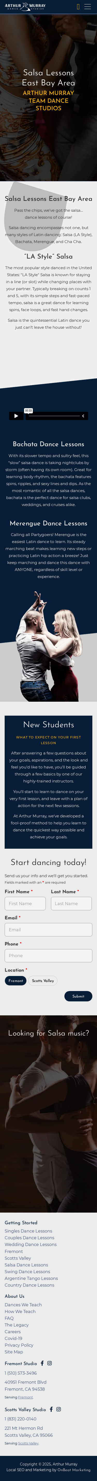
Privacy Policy (19, 1345)
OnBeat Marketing (74, 1470)
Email (12, 918)
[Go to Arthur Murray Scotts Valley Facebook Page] (51, 1409)
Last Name (64, 892)
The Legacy (17, 1325)
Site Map (14, 1351)
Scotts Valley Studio (25, 1410)
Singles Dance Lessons (28, 1231)
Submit (78, 997)
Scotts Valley (43, 981)
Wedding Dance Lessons (31, 1244)
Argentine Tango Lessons (31, 1278)
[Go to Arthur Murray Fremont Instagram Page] (49, 1363)
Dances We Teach (23, 1304)
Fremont (16, 981)
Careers (13, 1331)
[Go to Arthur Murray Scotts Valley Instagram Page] (58, 1409)
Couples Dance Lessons (29, 1237)
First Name (18, 892)
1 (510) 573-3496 (21, 1373)
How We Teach (20, 1311)
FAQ (9, 1318)
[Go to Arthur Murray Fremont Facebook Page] (42, 1363)
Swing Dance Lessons (27, 1271)
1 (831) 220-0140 (20, 1418)
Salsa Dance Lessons (26, 1264)
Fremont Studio (21, 1364)
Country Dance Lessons (29, 1285)
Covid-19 (13, 1338)
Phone (12, 944)
